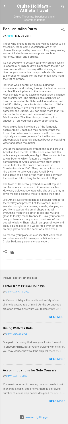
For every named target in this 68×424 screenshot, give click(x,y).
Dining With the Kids (18, 328)
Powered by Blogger (34, 417)
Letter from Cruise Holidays (24, 286)
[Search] (63, 7)
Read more (57, 317)
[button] (63, 30)
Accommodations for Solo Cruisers (29, 370)
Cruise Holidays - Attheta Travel (34, 8)
